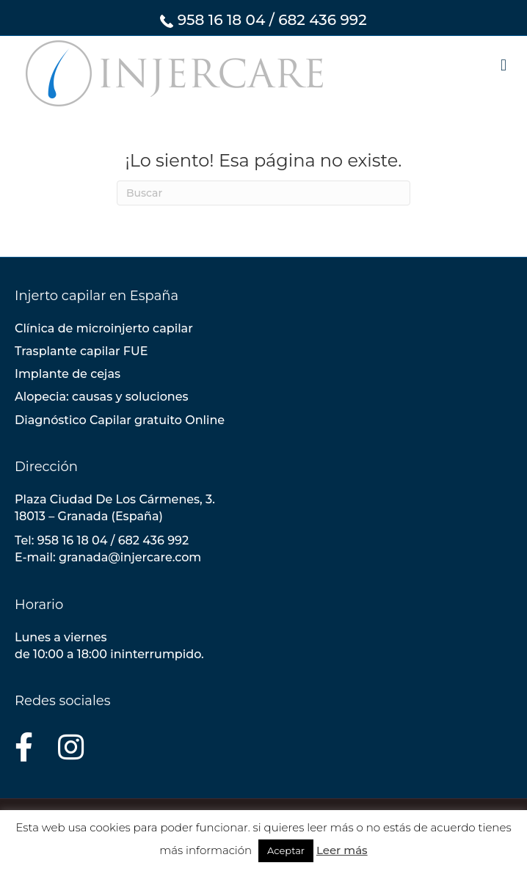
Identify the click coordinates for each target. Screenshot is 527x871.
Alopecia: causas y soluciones (102, 397)
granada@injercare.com (130, 557)
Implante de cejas (67, 374)
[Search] (263, 193)
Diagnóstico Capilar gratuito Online (120, 420)
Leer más (342, 850)
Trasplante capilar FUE (81, 351)
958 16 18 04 (222, 20)
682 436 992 (322, 20)
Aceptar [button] (286, 850)
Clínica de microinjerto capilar (104, 328)
